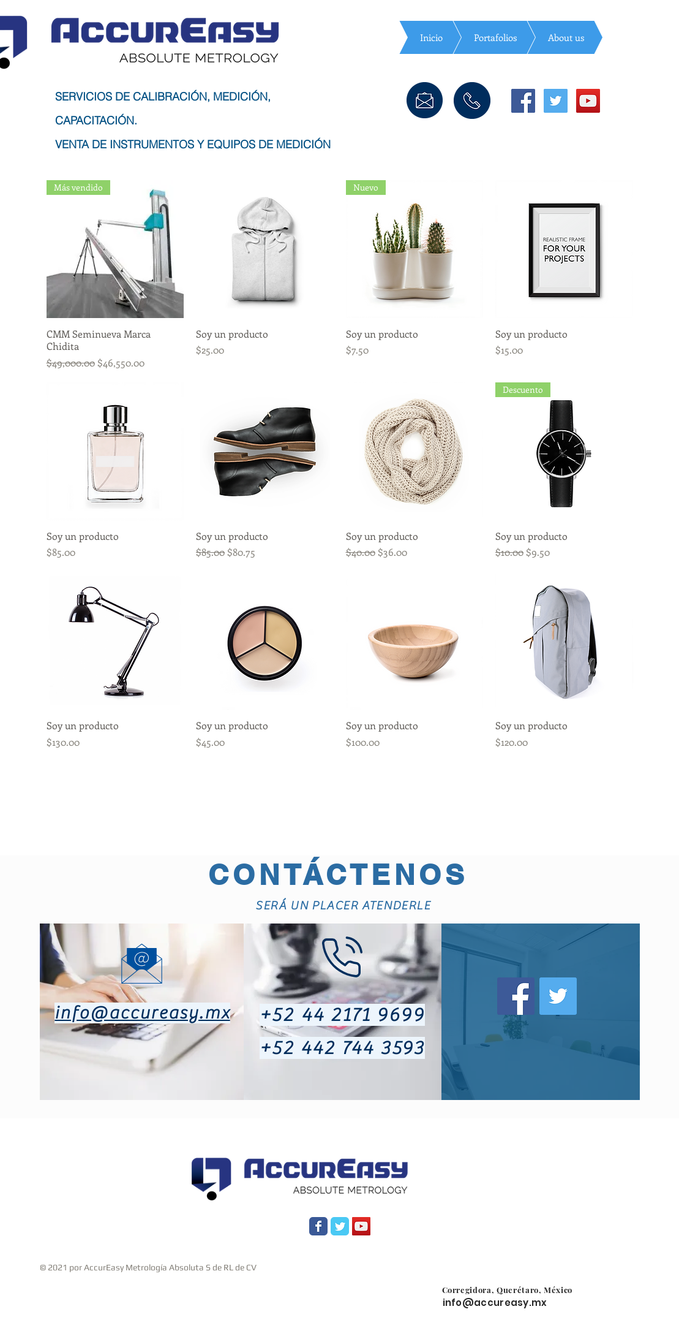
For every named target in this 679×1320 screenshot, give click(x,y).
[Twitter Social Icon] (558, 996)
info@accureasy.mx (142, 1013)
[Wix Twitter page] (340, 1226)
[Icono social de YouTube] (588, 101)
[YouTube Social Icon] (361, 1226)
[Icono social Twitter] (556, 101)
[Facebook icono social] (523, 101)
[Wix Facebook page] (318, 1226)
